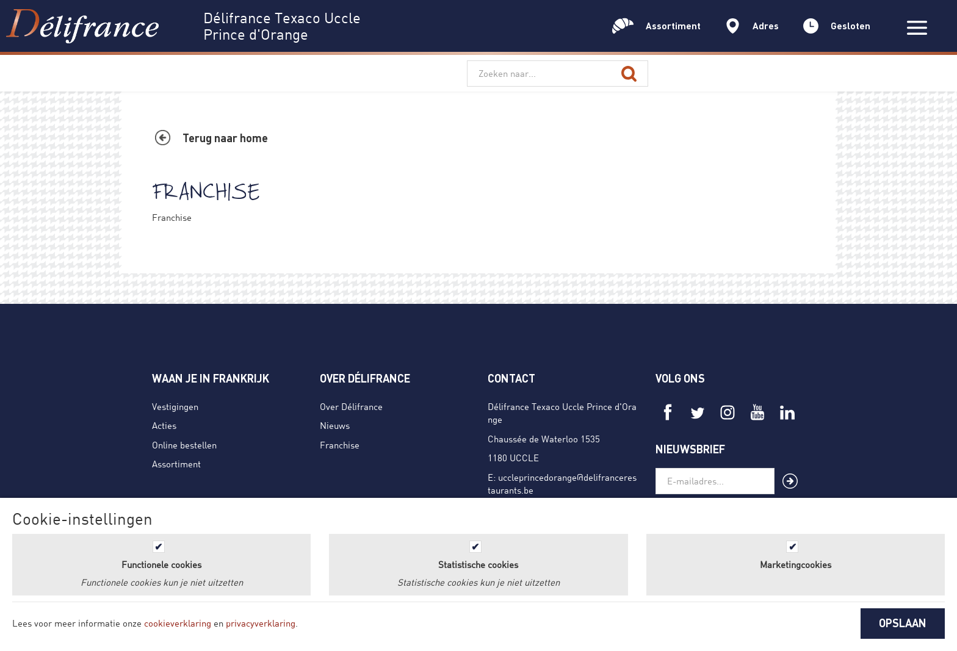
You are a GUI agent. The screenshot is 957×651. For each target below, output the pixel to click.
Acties (164, 425)
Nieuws (335, 425)
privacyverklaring (260, 622)
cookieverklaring (177, 622)
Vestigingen (175, 406)
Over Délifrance (351, 406)
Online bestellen (184, 444)
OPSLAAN (902, 623)
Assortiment (176, 463)
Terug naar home (225, 138)
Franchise (339, 444)
